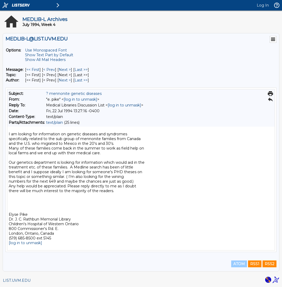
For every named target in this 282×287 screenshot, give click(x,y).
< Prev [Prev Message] (49, 69)
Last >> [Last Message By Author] (81, 80)
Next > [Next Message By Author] (65, 80)
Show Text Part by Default (49, 55)
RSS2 (269, 264)
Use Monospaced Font (46, 50)
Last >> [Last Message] (81, 69)
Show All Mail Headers (45, 59)
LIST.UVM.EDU (17, 280)
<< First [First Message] (32, 69)
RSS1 (254, 264)
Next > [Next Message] (65, 69)
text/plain (54, 122)
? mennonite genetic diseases (74, 93)
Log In (263, 5)
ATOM (239, 264)
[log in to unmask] (80, 99)
